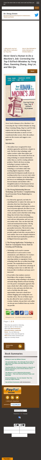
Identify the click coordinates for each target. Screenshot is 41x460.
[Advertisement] (20, 34)
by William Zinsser (15, 359)
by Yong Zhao (10, 50)
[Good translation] (17, 425)
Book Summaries (15, 328)
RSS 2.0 (7, 335)
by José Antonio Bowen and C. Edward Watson (20, 369)
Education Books (9, 330)
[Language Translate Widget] (20, 411)
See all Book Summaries (12, 382)
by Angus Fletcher (18, 378)
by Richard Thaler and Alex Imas (19, 374)
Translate (23, 413)
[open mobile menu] (38, 2)
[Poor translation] (22, 425)
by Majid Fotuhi (19, 363)
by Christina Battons (29, 50)
